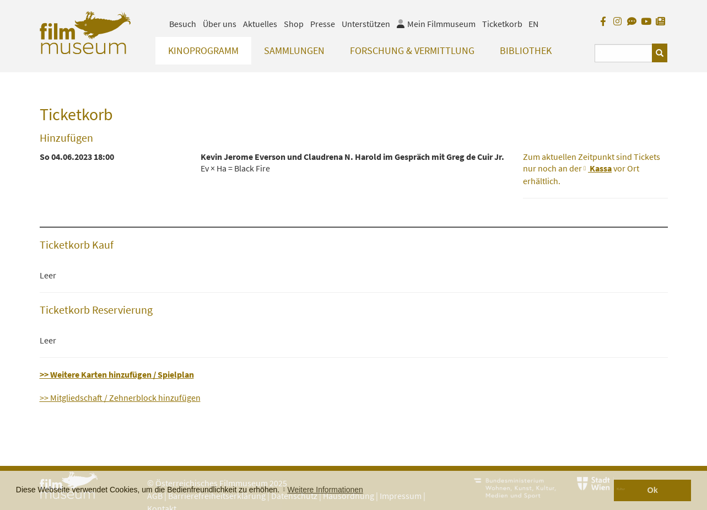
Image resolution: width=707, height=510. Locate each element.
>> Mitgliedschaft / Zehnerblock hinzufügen (120, 397)
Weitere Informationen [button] (325, 489)
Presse (322, 23)
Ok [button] (652, 490)
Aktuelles (260, 23)
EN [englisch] (533, 23)
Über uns (219, 23)
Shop (294, 23)
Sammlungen (294, 50)
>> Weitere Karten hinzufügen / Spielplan (117, 374)
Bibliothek (526, 50)
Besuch (182, 23)
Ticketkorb (502, 23)
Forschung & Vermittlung (412, 50)
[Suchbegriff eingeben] (623, 53)
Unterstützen (366, 23)
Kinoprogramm (203, 50)
